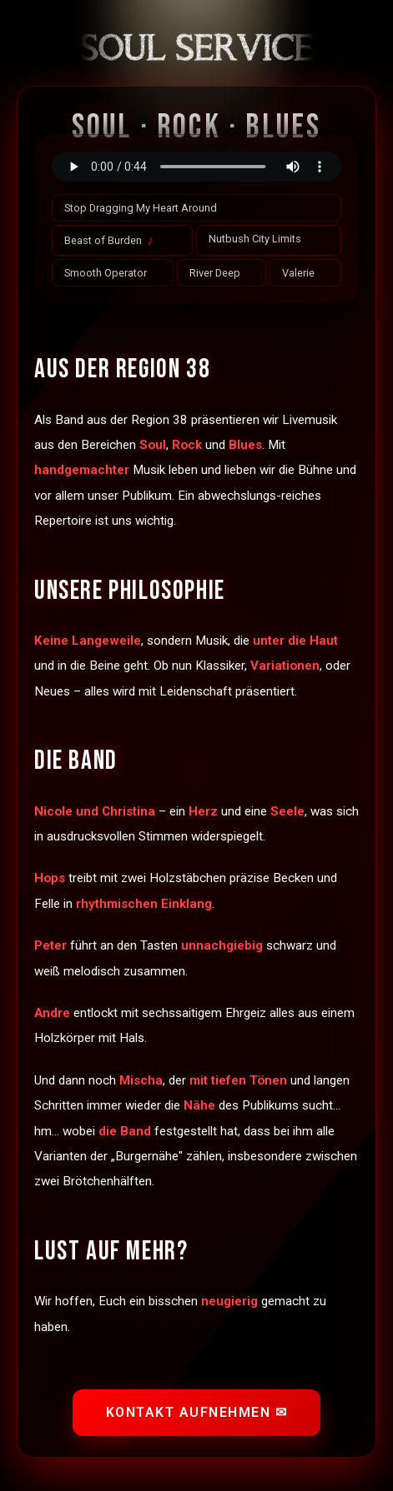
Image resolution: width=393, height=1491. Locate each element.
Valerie (298, 273)
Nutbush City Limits (255, 238)
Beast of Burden (109, 240)
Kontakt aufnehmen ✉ (197, 1412)
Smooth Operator (105, 273)
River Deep (214, 273)
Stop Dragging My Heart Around (140, 208)
